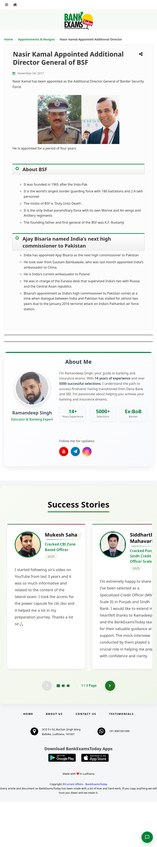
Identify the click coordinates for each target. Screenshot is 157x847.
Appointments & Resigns (37, 39)
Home (8, 39)
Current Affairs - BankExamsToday (86, 829)
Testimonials (121, 759)
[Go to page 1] (58, 730)
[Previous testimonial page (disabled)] (47, 731)
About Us (54, 759)
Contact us (86, 759)
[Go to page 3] (68, 731)
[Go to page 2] (63, 731)
